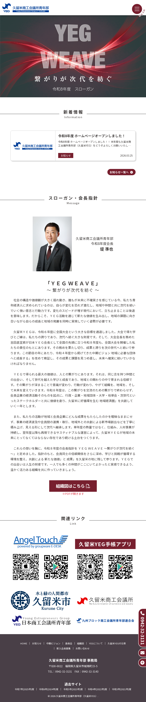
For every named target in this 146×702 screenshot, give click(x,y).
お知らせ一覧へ (121, 172)
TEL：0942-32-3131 (60, 671)
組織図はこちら (73, 486)
